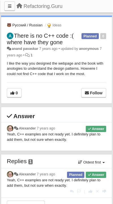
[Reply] (72, 191)
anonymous (89, 49)
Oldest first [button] (91, 162)
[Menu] (9, 6)
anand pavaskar (25, 49)
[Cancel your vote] (97, 191)
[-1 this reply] (104, 191)
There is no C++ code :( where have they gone (40, 39)
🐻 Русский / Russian (25, 25)
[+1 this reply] (90, 191)
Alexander (27, 128)
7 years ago (46, 128)
